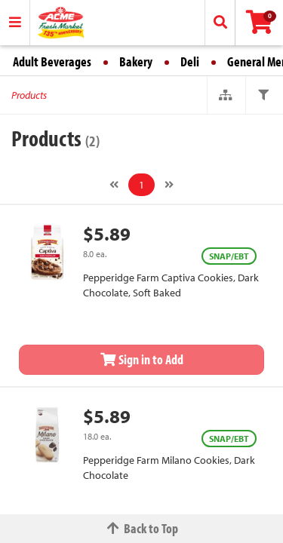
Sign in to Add (142, 359)
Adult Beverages (52, 61)
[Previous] (114, 184)
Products (29, 95)
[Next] (169, 184)
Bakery (135, 61)
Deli (189, 61)
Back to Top (142, 528)
